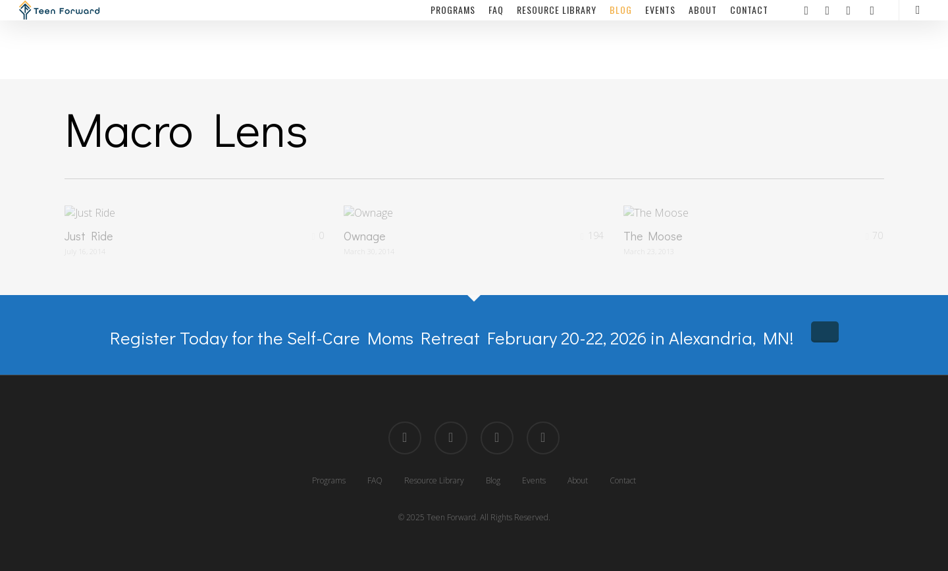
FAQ (374, 480)
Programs (329, 480)
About (577, 480)
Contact (623, 480)
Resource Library (434, 480)
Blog (493, 480)
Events (534, 480)
